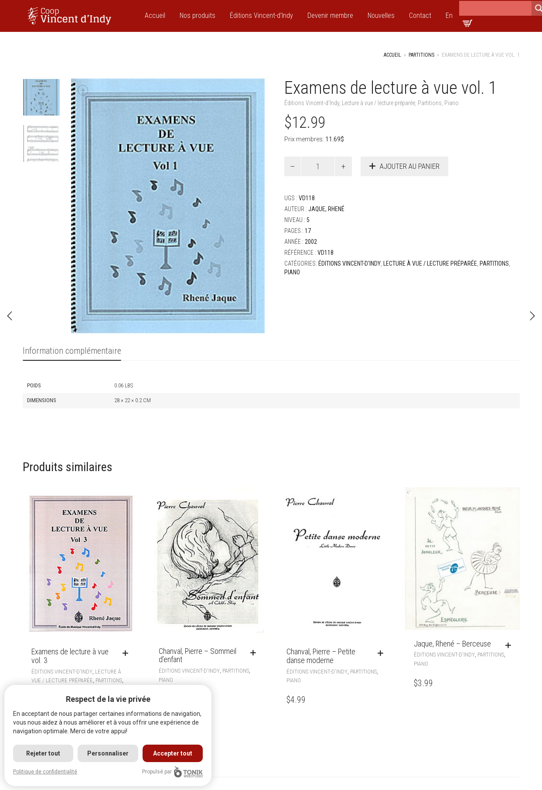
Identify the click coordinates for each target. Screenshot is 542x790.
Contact (420, 15)
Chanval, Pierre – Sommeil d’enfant (197, 655)
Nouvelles (381, 15)
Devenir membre (330, 15)
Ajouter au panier (410, 166)
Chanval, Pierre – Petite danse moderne (320, 656)
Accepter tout (172, 753)
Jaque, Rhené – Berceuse (452, 643)
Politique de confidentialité (45, 772)
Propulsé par (172, 771)
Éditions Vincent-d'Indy (311, 102)
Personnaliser (108, 753)
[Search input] (495, 8)
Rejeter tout (43, 753)
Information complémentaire (72, 350)
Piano (451, 102)
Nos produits (197, 15)
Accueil (155, 15)
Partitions (421, 55)
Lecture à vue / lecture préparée (378, 102)
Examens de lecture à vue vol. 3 (70, 656)
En (449, 15)
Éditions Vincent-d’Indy (261, 15)
